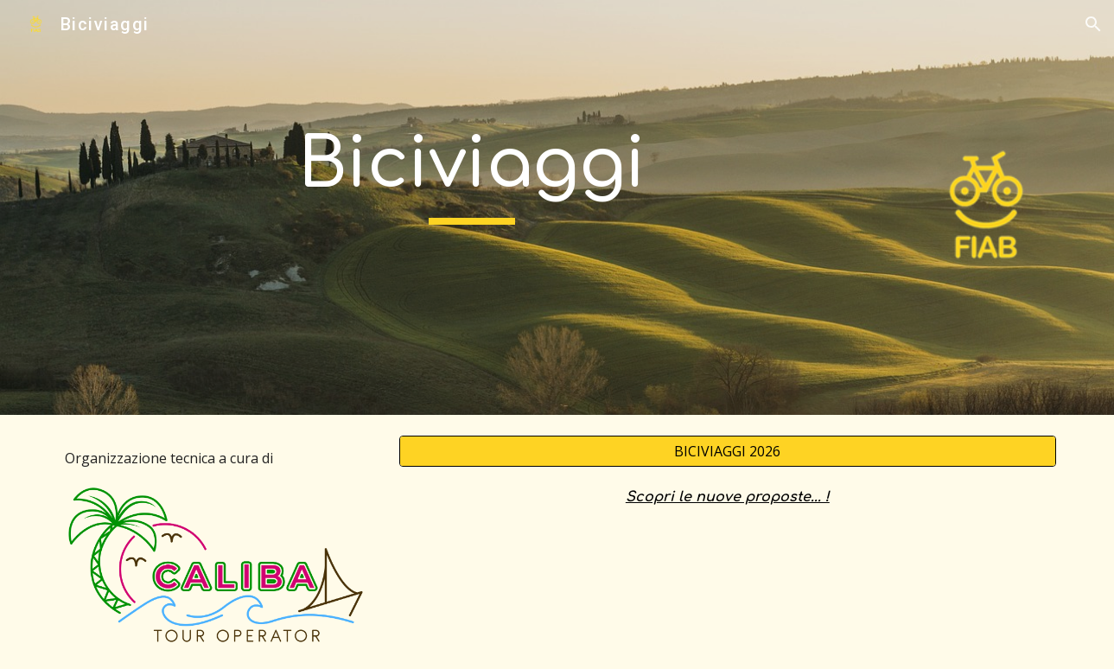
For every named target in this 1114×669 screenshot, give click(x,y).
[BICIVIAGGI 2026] (727, 451)
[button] (1093, 24)
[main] (471, 173)
